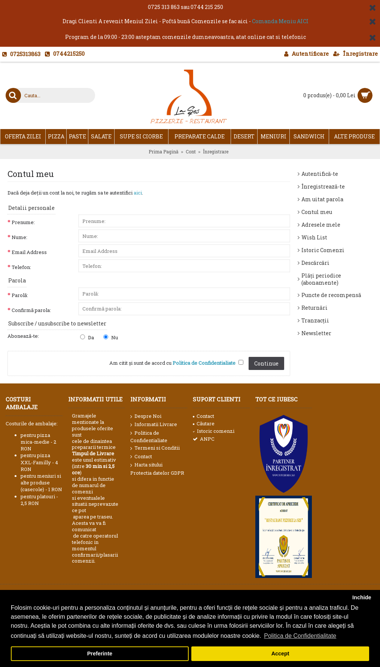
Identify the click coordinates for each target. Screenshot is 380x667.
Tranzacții (315, 320)
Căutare (204, 423)
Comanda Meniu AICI (280, 21)
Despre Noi (145, 416)
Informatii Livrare (153, 424)
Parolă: (20, 295)
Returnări (314, 307)
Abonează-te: (23, 336)
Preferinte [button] (99, 654)
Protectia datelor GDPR (157, 472)
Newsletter (316, 333)
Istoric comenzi (213, 431)
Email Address (29, 252)
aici (138, 192)
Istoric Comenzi (322, 250)
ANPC (204, 439)
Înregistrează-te (323, 186)
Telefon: (21, 267)
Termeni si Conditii (155, 448)
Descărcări (315, 262)
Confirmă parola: (31, 310)
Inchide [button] (361, 597)
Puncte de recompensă (331, 295)
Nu (110, 337)
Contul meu (316, 211)
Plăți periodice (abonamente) (321, 279)
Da (87, 337)
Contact (141, 457)
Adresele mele (320, 224)
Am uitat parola (322, 199)
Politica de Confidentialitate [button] (300, 636)
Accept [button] (280, 654)
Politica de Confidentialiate (148, 436)
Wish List (314, 237)
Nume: (19, 237)
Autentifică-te (319, 173)
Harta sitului (146, 465)
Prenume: (23, 222)
